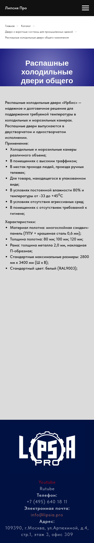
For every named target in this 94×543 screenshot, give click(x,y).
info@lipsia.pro (47, 514)
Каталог (26, 26)
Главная (10, 26)
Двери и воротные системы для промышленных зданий (39, 31)
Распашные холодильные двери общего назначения (37, 37)
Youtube (47, 482)
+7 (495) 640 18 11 (47, 501)
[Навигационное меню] (85, 8)
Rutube (47, 488)
